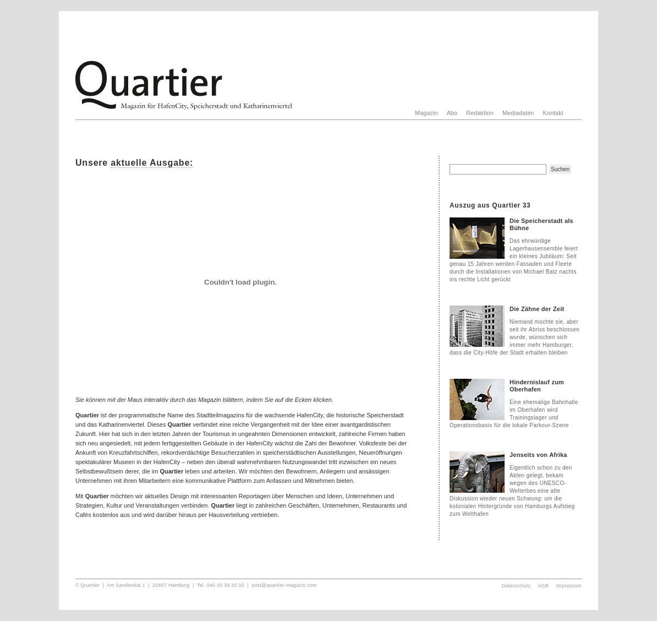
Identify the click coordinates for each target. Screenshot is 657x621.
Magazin (426, 113)
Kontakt (553, 113)
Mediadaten (518, 113)
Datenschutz (516, 586)
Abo (452, 113)
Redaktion (480, 113)
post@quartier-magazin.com (284, 585)
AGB (543, 586)
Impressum (569, 586)
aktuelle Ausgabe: (152, 162)
